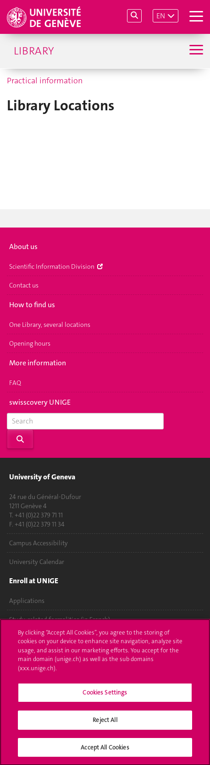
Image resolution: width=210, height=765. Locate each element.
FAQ (15, 383)
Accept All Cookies (105, 752)
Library (34, 50)
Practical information (45, 80)
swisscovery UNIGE (40, 402)
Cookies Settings (105, 698)
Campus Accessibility (38, 543)
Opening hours (29, 343)
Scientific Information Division (56, 266)
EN (160, 16)
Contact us (24, 285)
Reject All (105, 725)
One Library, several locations (49, 324)
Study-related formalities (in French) (59, 619)
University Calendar (36, 562)
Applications (26, 601)
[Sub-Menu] (195, 51)
